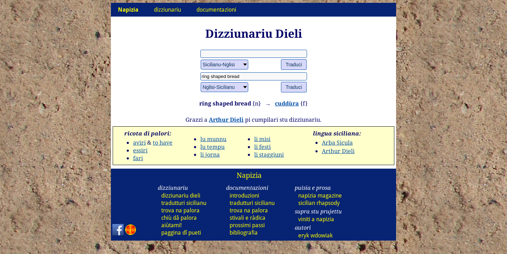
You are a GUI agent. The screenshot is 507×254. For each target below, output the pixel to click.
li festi (262, 147)
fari (138, 158)
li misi (262, 139)
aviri (139, 142)
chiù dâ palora (179, 217)
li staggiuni (269, 154)
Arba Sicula (337, 142)
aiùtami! (171, 225)
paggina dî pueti (181, 232)
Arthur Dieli (226, 119)
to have (163, 142)
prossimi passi (247, 225)
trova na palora (180, 210)
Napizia (249, 175)
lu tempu (212, 147)
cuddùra (287, 103)
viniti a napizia (316, 219)
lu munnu (213, 139)
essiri (140, 150)
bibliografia (244, 232)
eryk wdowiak (315, 235)
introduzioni (244, 195)
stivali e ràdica (247, 217)
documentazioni (216, 9)
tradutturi (183, 203)
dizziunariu (167, 9)
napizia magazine (320, 195)
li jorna (210, 154)
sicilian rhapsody (319, 203)
